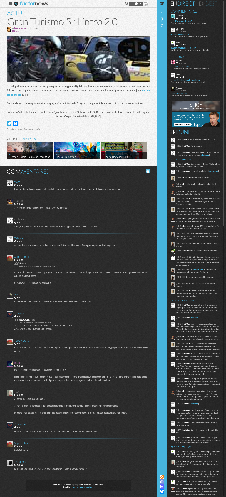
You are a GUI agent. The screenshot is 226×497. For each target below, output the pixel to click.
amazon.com (198, 269)
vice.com (194, 317)
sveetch (178, 42)
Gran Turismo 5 (29, 129)
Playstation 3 (11, 129)
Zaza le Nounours (21, 28)
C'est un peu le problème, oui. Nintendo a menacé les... (189, 82)
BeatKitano (180, 29)
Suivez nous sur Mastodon (162, 486)
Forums (178, 57)
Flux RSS (162, 477)
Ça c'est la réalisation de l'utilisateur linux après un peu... (190, 37)
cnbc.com (194, 403)
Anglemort (179, 88)
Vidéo (38, 129)
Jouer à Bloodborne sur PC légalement (185, 80)
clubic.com (205, 155)
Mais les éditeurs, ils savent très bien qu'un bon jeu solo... (190, 50)
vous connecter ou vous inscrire (83, 487)
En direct (183, 3)
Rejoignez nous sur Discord (162, 481)
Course (20, 129)
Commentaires (184, 11)
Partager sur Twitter (9, 123)
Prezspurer (179, 15)
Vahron (178, 74)
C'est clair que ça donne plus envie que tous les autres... (190, 23)
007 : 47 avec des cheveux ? (181, 21)
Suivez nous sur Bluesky (162, 491)
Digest (208, 3)
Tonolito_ (179, 61)
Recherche (127, 4)
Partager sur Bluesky (15, 123)
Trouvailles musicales (179, 93)
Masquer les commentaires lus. (148, 171)
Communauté (161, 234)
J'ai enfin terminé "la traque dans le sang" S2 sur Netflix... (190, 69)
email (17, 31)
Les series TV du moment (180, 66)
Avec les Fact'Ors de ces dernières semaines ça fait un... (189, 96)
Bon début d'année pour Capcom (183, 48)
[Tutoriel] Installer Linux (180, 34)
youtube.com (213, 171)
